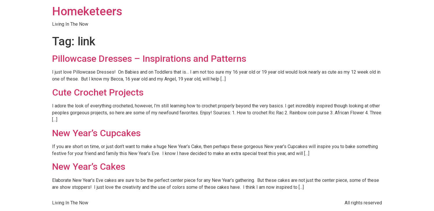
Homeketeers (87, 11)
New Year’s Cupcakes (96, 133)
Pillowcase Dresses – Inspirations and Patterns (149, 58)
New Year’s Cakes (88, 166)
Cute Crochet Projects (98, 92)
